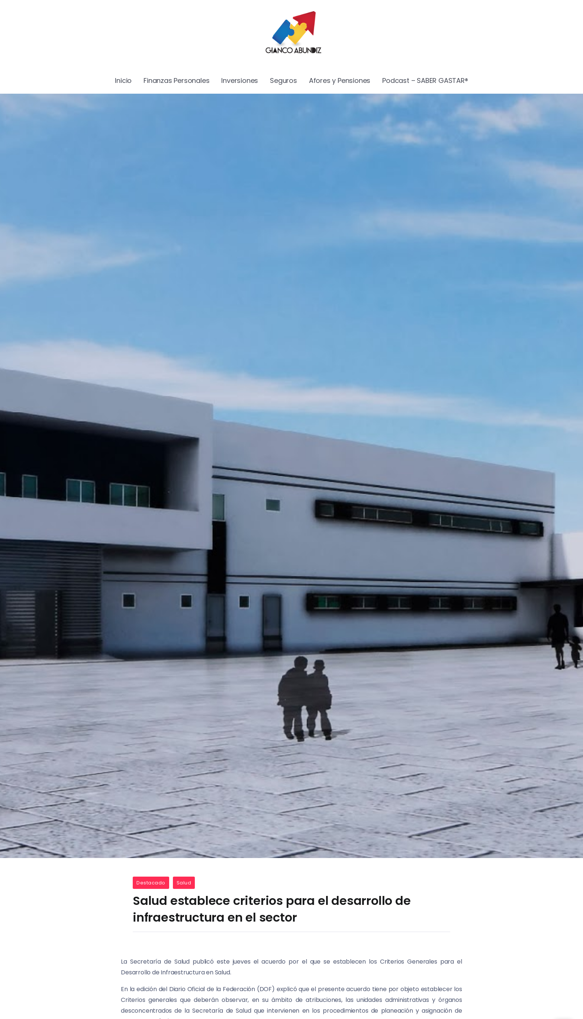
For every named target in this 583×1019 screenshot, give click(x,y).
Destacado (150, 883)
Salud (184, 883)
